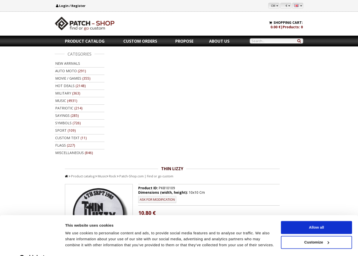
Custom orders (140, 41)
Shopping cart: (288, 22)
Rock (162, 61)
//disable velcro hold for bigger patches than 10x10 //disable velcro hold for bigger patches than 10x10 (227, 114)
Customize (316, 229)
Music (151, 61)
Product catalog (85, 41)
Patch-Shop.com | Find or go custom (196, 61)
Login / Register (72, 5)
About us (219, 41)
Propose (184, 41)
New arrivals (67, 63)
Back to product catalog (280, 183)
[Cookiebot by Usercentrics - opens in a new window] (32, 246)
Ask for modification (197, 85)
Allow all (316, 215)
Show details (76, 246)
